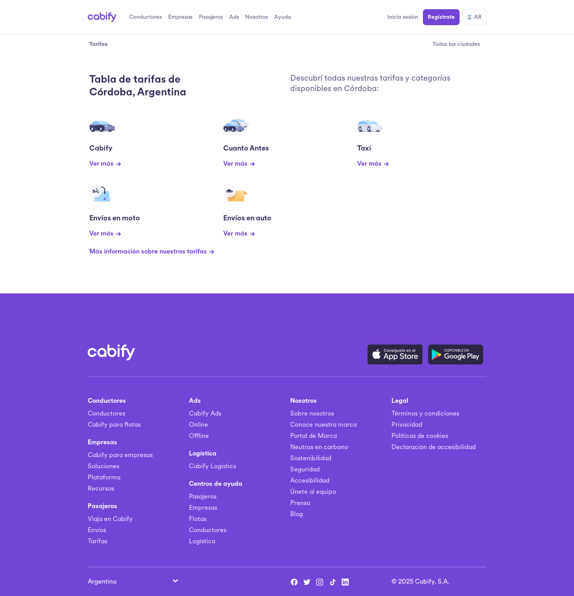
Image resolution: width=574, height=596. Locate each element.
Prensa (300, 503)
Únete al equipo (313, 491)
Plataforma (104, 477)
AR (474, 17)
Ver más (105, 163)
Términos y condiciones (425, 413)
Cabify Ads (205, 413)
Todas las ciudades (456, 44)
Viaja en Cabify (110, 519)
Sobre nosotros (312, 413)
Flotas (197, 519)
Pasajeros (202, 496)
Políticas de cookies (419, 436)
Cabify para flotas (114, 424)
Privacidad (406, 424)
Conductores (106, 413)
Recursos (101, 488)
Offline (199, 436)
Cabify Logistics (212, 466)
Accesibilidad (309, 480)
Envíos (97, 530)
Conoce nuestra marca (323, 424)
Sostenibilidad (310, 458)
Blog (296, 514)
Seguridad (305, 469)
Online (198, 424)
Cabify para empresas (120, 455)
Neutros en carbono (319, 447)
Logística (202, 541)
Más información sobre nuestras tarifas (152, 251)
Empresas (203, 507)
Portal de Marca (313, 436)
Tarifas (97, 541)
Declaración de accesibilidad (433, 447)
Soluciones (103, 466)
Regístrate (441, 17)
